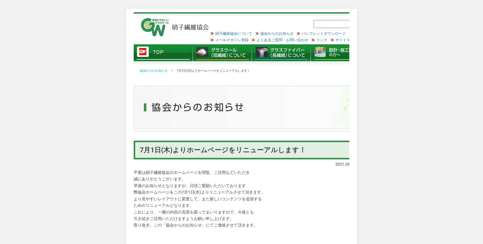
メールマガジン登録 (232, 40)
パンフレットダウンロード (324, 33)
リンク (321, 40)
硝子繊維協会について (233, 33)
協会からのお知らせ (277, 33)
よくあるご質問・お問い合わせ (282, 40)
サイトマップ (346, 40)
